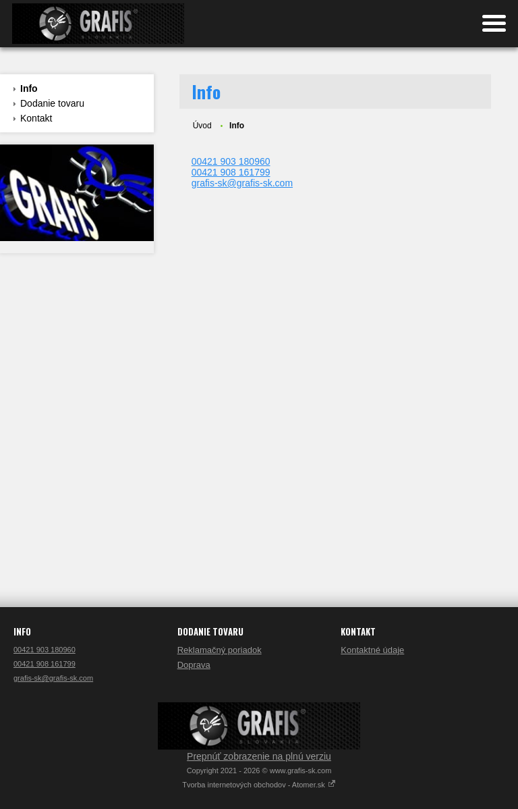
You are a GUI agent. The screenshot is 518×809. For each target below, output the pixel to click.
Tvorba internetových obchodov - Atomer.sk (259, 785)
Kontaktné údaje (372, 650)
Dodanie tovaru (52, 103)
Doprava (193, 665)
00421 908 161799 (231, 172)
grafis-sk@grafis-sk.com (242, 183)
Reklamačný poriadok (219, 650)
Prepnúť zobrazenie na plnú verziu (259, 756)
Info (29, 88)
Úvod (202, 125)
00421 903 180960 (231, 161)
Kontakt (36, 118)
